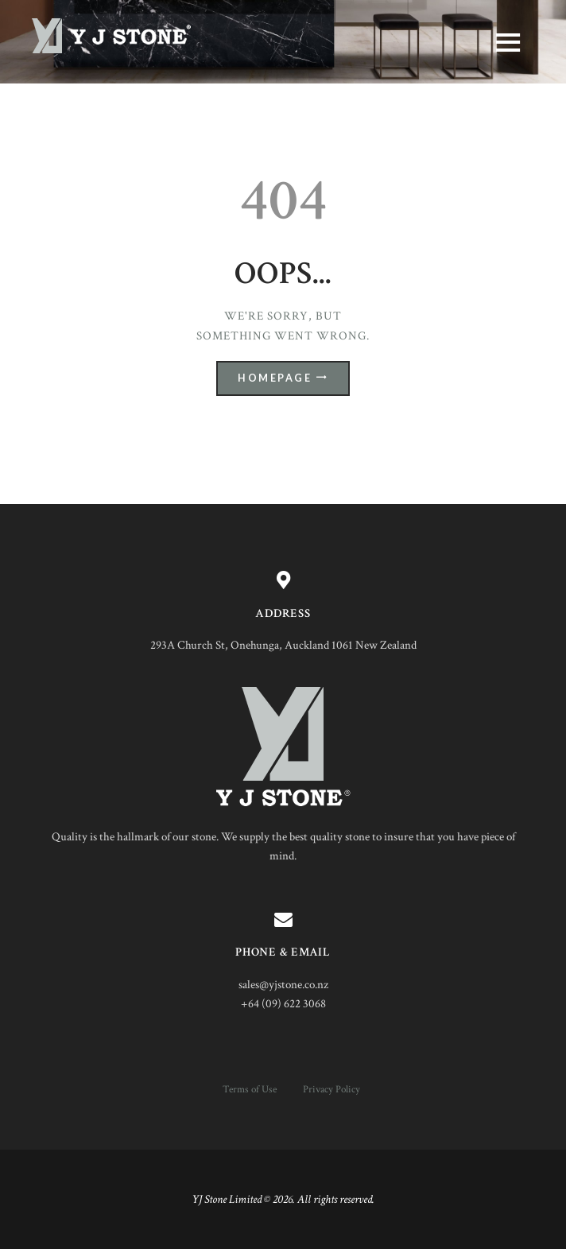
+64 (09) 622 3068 (283, 1003)
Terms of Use (250, 1089)
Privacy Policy (331, 1089)
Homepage (275, 379)
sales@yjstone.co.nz (283, 984)
